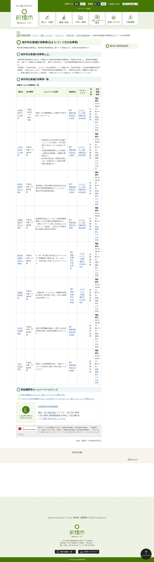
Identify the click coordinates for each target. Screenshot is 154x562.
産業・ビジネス (47, 35)
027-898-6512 (50, 412)
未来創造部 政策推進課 (48, 406)
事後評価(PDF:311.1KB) (72, 115)
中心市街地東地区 (20, 330)
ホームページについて (56, 517)
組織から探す (115, 4)
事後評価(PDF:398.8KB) (72, 367)
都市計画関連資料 (83, 35)
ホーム (35, 35)
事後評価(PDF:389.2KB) (72, 332)
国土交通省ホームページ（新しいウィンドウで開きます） (44, 395)
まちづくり (59, 35)
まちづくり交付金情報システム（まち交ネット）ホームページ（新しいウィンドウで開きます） (58, 399)
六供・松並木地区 (20, 366)
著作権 (76, 517)
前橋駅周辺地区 (20, 295)
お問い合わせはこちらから (54, 418)
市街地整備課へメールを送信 (96, 160)
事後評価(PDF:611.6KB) (72, 152)
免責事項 (84, 517)
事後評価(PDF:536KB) (72, 297)
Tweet (78, 440)
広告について (133, 459)
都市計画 (70, 35)
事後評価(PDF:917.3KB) (72, 189)
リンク (69, 517)
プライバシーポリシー (97, 517)
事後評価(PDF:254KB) (72, 225)
